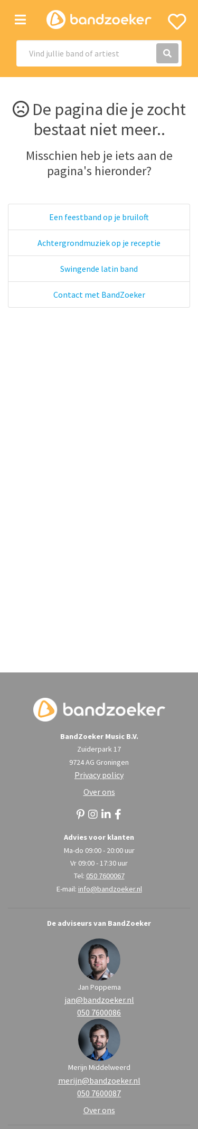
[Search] (99, 53)
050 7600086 (99, 1012)
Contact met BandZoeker (99, 294)
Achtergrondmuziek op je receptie (99, 243)
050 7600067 (105, 875)
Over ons (99, 791)
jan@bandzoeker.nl (99, 999)
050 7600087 (99, 1093)
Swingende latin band (99, 268)
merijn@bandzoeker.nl (99, 1080)
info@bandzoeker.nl (110, 889)
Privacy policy (99, 775)
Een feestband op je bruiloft (99, 217)
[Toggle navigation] (20, 20)
